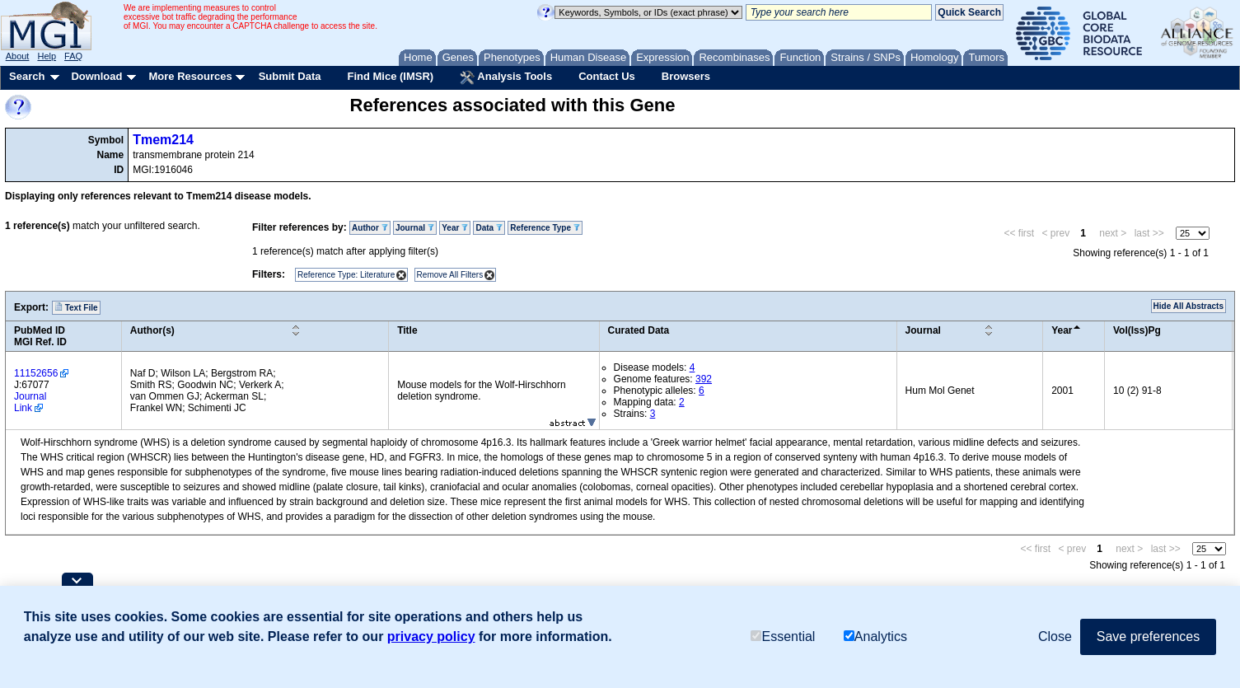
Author (370, 227)
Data (488, 227)
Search (26, 76)
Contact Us (606, 76)
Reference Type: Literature (346, 274)
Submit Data (290, 76)
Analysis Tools (506, 77)
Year (455, 227)
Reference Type (545, 227)
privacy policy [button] (431, 636)
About (18, 56)
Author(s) (152, 330)
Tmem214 (163, 140)
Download (96, 76)
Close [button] (1055, 636)
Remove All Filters (450, 274)
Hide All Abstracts (1188, 306)
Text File (76, 307)
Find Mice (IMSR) (390, 76)
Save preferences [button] (1148, 636)
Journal (414, 227)
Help (46, 56)
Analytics (875, 636)
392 (703, 379)
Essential (783, 636)
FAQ (73, 56)
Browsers (686, 76)
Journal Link (30, 402)
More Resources (190, 76)
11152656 (36, 373)
